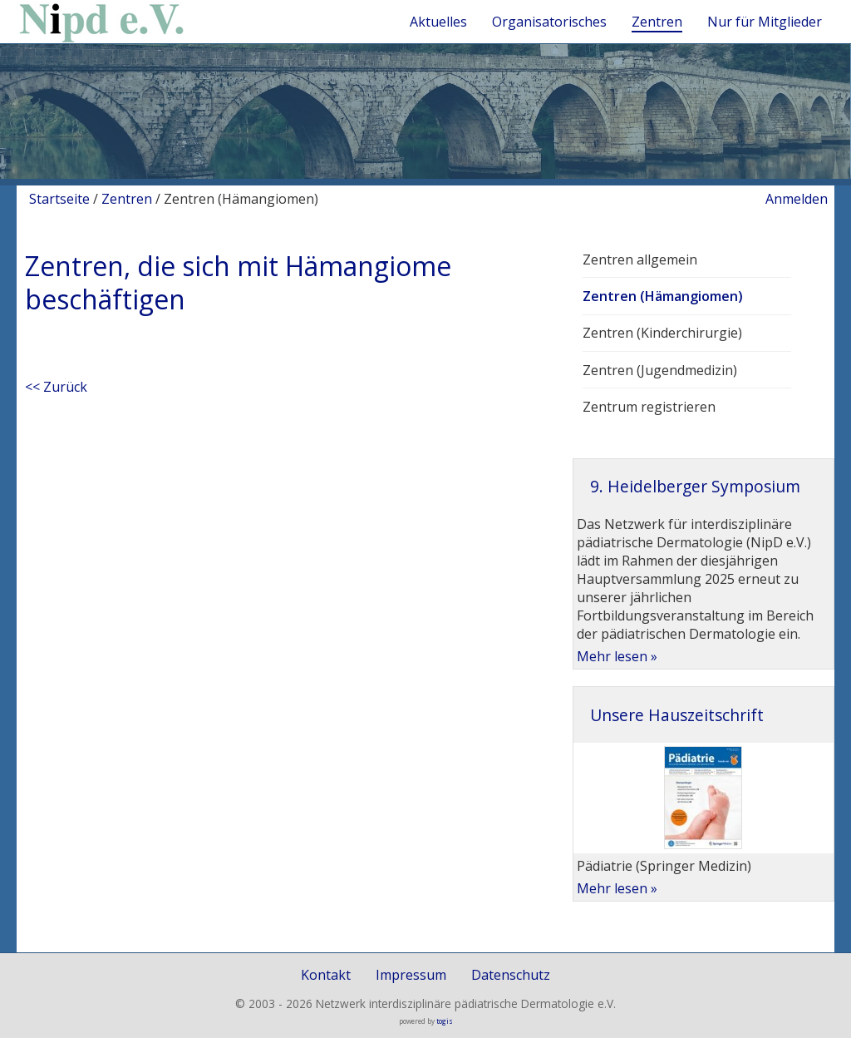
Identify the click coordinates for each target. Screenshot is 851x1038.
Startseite (59, 199)
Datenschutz (510, 975)
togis (444, 1021)
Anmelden (796, 199)
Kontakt (326, 975)
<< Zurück (56, 387)
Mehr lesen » (617, 656)
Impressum (411, 975)
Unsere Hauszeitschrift (677, 715)
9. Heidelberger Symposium (695, 486)
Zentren (126, 199)
